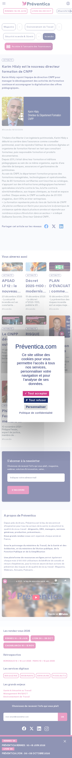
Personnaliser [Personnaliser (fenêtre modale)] (36, 407)
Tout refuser (36, 400)
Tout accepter (36, 393)
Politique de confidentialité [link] (36, 412)
